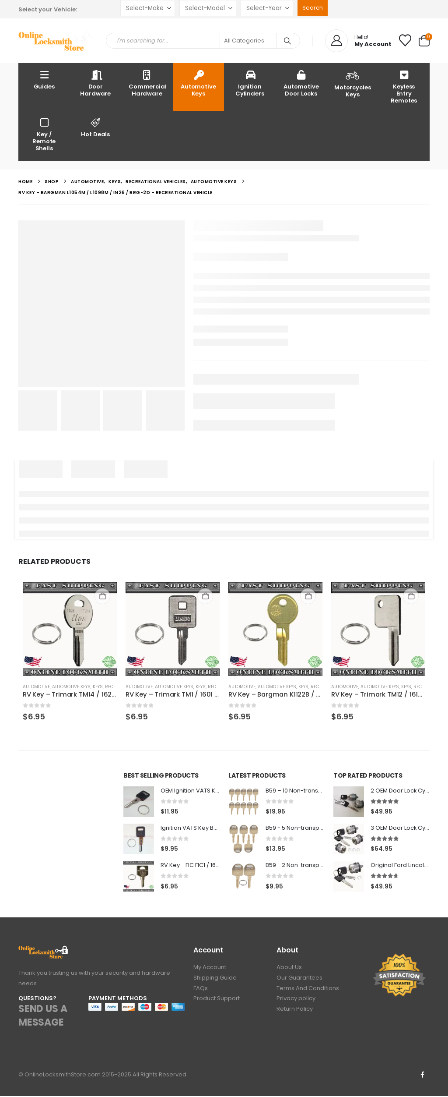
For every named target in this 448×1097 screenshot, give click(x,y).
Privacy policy (295, 1002)
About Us (289, 969)
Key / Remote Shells (44, 134)
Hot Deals (95, 127)
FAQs (200, 991)
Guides (44, 79)
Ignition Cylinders (249, 83)
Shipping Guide (215, 980)
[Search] (287, 40)
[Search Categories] (248, 40)
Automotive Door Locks (301, 83)
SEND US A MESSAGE (42, 1016)
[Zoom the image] (43, 951)
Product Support (216, 1002)
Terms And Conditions (307, 991)
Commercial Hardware (148, 83)
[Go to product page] (70, 629)
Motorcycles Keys (352, 83)
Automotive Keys (198, 83)
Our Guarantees (299, 980)
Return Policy (294, 1013)
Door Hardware (95, 83)
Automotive (36, 686)
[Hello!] (358, 40)
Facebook (422, 1075)
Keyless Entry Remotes (404, 86)
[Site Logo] (55, 41)
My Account (209, 969)
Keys (98, 686)
